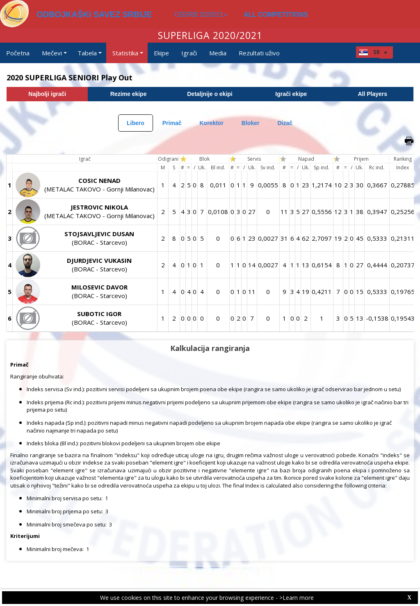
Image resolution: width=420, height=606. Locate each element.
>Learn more (296, 597)
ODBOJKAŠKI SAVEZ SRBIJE (94, 14)
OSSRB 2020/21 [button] (201, 14)
